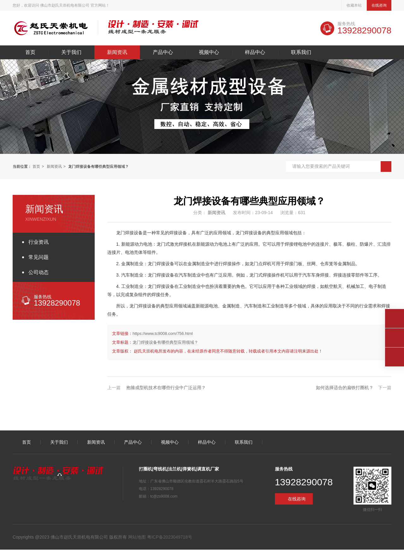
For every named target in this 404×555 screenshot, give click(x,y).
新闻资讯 (117, 52)
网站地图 (137, 537)
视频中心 (209, 52)
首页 (30, 52)
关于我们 (71, 52)
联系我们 (301, 52)
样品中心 (255, 52)
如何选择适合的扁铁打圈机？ (344, 387)
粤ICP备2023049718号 (169, 537)
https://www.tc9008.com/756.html (163, 333)
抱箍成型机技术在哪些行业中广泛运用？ (166, 387)
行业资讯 (38, 242)
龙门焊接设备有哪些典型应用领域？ (165, 342)
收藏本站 (354, 5)
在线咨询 (379, 5)
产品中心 (163, 52)
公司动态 (38, 272)
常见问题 (38, 257)
